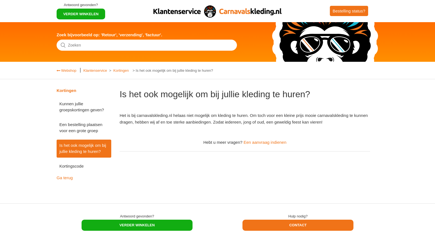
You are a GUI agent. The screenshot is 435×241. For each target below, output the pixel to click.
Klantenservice (95, 70)
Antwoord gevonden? (81, 5)
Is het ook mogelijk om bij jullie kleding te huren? (82, 148)
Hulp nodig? (297, 216)
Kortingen (121, 70)
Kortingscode (71, 166)
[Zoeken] (147, 45)
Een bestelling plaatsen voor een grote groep (80, 127)
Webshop (68, 70)
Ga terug (65, 177)
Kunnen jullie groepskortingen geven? (81, 106)
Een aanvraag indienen (265, 142)
